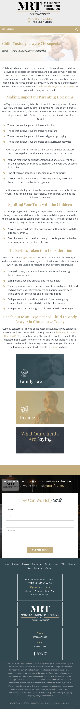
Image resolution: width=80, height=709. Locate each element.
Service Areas (51, 564)
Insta (45, 653)
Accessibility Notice (63, 703)
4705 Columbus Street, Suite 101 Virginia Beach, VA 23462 (40, 581)
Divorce (27, 417)
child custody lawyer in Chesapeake (55, 86)
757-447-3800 (42, 22)
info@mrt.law (40, 646)
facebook (34, 653)
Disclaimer (49, 703)
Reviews (72, 564)
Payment (38, 568)
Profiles (15, 564)
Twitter (38, 653)
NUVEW (12, 703)
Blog (29, 568)
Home (6, 564)
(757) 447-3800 (40, 637)
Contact (49, 568)
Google (42, 653)
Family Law (31, 381)
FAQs (63, 564)
